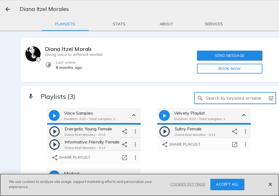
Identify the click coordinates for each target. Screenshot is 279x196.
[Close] (270, 184)
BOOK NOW (230, 68)
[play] (54, 131)
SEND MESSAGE (229, 55)
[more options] (135, 131)
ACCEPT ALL (227, 184)
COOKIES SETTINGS (188, 184)
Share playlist (70, 157)
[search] (200, 98)
